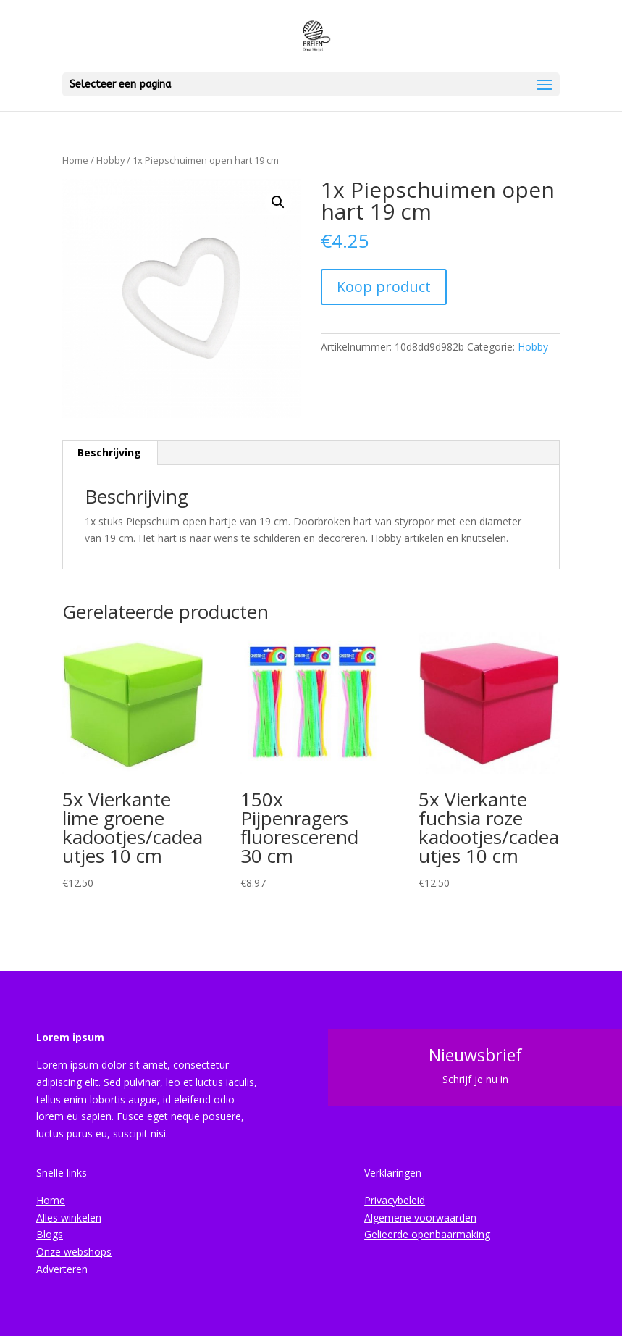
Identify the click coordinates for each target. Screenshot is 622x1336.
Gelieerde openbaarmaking (427, 1234)
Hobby (110, 160)
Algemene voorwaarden (420, 1217)
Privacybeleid (394, 1200)
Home (75, 160)
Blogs (49, 1234)
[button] (278, 202)
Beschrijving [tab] (109, 452)
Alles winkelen (68, 1217)
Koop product (384, 286)
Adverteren (62, 1269)
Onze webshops (74, 1251)
